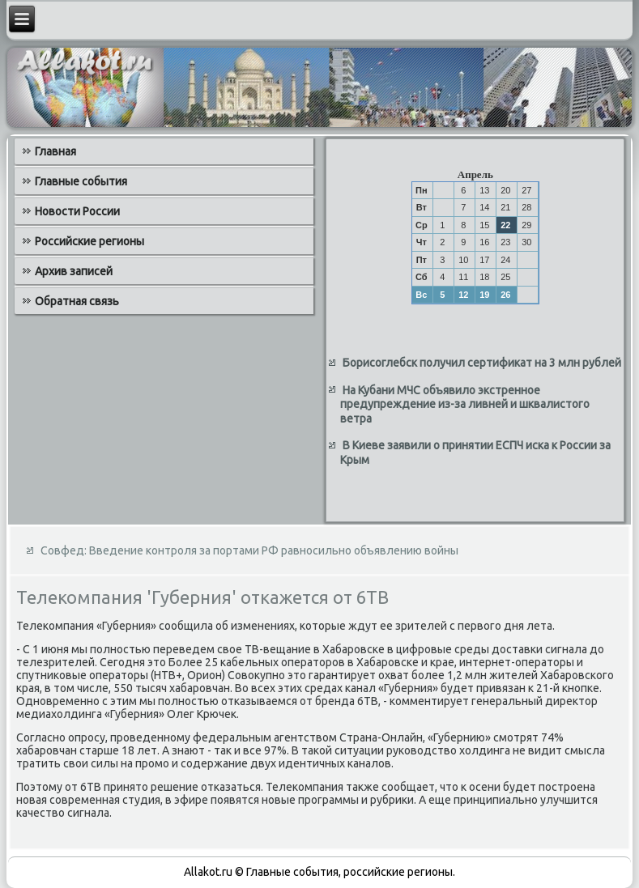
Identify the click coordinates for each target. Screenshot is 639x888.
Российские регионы (89, 241)
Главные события (81, 181)
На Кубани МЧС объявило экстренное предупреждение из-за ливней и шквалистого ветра (465, 404)
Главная (55, 151)
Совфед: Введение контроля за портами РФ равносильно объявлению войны (249, 550)
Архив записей (74, 271)
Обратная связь (77, 301)
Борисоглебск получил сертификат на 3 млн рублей (482, 362)
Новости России (77, 211)
